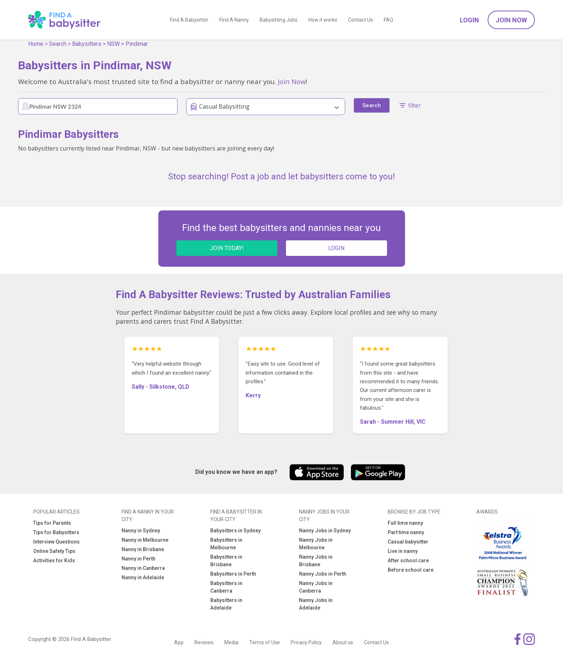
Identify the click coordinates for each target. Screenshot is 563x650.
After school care (408, 560)
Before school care (411, 570)
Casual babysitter (408, 542)
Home (35, 43)
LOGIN (336, 248)
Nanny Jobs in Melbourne (316, 543)
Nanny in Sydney (141, 530)
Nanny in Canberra (143, 568)
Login (469, 20)
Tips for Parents (52, 523)
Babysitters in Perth (233, 574)
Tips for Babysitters (56, 532)
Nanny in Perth (138, 559)
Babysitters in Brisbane (226, 560)
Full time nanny (405, 523)
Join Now (511, 20)
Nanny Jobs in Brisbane (316, 560)
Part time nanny (406, 532)
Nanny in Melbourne (145, 540)
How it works (322, 20)
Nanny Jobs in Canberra (316, 587)
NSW (113, 43)
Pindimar (137, 43)
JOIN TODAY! (227, 248)
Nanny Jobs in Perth (322, 574)
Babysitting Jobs (279, 20)
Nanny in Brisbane (143, 549)
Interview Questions (56, 542)
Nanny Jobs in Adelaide (316, 604)
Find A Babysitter (189, 20)
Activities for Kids (54, 560)
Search (57, 43)
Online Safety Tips (54, 551)
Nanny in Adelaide (143, 577)
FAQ (388, 20)
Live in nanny (403, 551)
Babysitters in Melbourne (226, 543)
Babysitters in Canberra (226, 587)
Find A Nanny (234, 20)
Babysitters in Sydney (235, 530)
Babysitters (86, 43)
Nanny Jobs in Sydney (325, 530)
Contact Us (360, 20)
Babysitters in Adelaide (226, 604)
